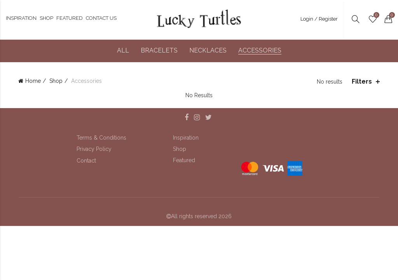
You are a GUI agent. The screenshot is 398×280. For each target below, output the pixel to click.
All (123, 50)
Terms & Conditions (101, 138)
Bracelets (159, 50)
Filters (362, 81)
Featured (184, 160)
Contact (86, 161)
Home (33, 81)
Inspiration (186, 138)
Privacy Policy (94, 149)
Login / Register (319, 19)
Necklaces (208, 50)
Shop (56, 81)
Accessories (259, 50)
